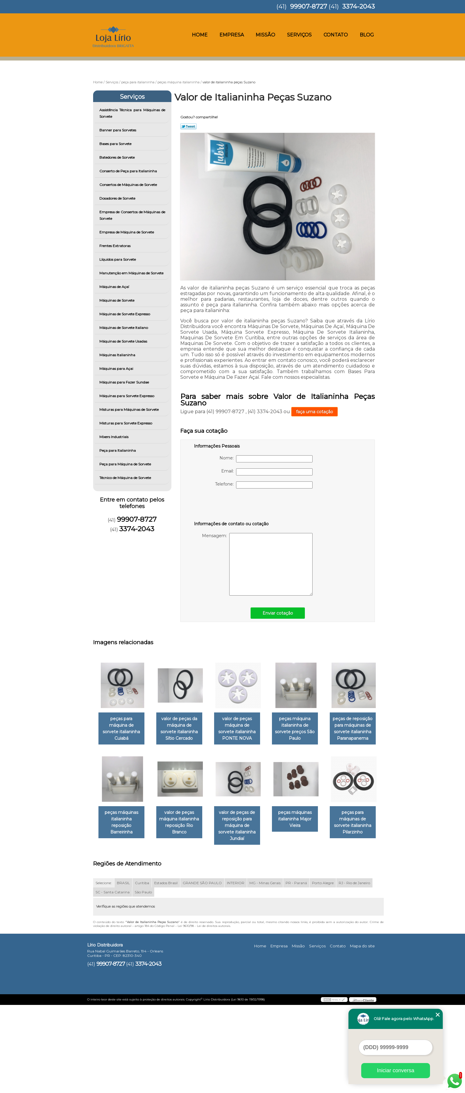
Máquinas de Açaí (114, 286)
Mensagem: (257, 564)
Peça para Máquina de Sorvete (125, 464)
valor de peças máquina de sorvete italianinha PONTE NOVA (243, 728)
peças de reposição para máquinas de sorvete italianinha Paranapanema (122, 822)
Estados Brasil (166, 970)
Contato (336, 35)
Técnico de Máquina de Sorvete (125, 477)
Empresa (231, 35)
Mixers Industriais (114, 437)
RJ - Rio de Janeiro (354, 970)
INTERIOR (235, 970)
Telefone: (264, 485)
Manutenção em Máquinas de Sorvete (131, 273)
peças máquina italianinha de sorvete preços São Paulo (303, 728)
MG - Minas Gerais (265, 970)
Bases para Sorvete (115, 143)
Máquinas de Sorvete (117, 300)
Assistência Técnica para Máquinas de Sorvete (132, 113)
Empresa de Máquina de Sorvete (127, 232)
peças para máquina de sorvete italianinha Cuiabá (122, 725)
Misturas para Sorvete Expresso (126, 423)
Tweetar (188, 126)
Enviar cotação (277, 613)
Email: (267, 471)
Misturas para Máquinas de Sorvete (129, 409)
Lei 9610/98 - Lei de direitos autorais (204, 1014)
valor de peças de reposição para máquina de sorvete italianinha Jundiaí (303, 822)
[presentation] (232, 506)
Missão (265, 35)
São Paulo (143, 980)
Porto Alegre (323, 970)
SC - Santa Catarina (112, 980)
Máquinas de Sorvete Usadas (123, 341)
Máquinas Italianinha (117, 355)
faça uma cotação (314, 411)
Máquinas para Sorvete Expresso (127, 396)
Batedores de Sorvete (117, 157)
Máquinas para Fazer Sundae (124, 382)
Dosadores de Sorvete (117, 198)
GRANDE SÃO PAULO (202, 970)
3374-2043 (358, 6)
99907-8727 (308, 6)
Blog (367, 35)
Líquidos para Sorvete (118, 259)
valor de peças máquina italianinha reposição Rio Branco (243, 822)
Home (200, 35)
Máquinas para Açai (116, 368)
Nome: (266, 458)
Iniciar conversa (395, 1070)
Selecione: (103, 970)
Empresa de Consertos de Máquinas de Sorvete (132, 215)
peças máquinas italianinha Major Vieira (122, 913)
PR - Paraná (296, 970)
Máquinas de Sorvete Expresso (125, 314)
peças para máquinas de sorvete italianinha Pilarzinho (182, 916)
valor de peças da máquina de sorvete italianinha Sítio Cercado (182, 728)
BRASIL (123, 970)
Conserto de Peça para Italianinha (128, 171)
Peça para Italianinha (118, 450)
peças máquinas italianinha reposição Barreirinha (182, 819)
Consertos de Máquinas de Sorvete (128, 184)
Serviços (299, 35)
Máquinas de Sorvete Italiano (124, 327)
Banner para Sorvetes (118, 130)
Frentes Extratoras (115, 246)
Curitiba (142, 970)
